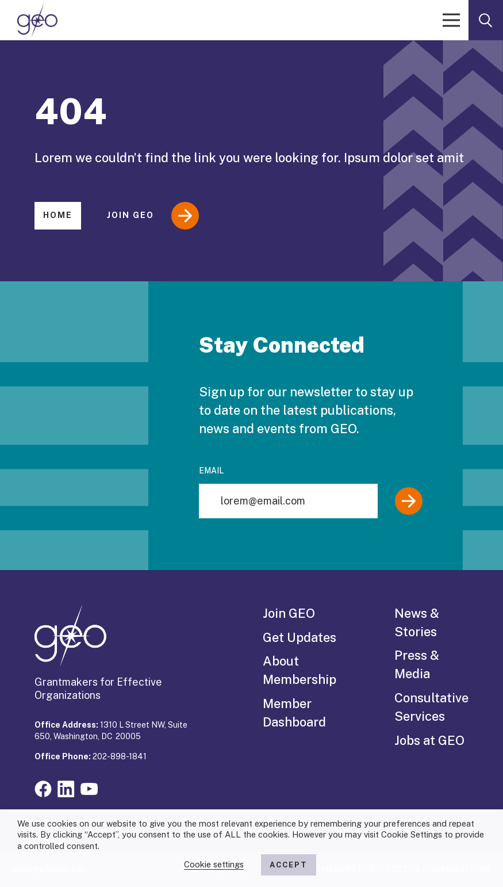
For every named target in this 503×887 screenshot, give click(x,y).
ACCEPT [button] (289, 865)
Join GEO (153, 216)
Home (57, 215)
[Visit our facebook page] (43, 788)
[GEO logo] (37, 20)
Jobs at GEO (429, 740)
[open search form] (486, 20)
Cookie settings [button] (214, 864)
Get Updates (299, 637)
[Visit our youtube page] (89, 788)
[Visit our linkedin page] (66, 788)
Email (211, 470)
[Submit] (409, 501)
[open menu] (451, 20)
